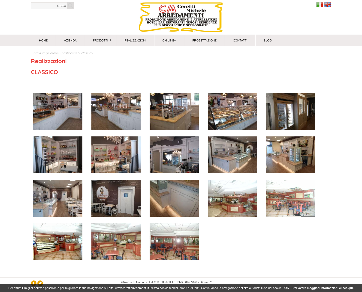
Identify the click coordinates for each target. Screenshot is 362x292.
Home (43, 40)
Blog (268, 40)
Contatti (240, 40)
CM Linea (169, 40)
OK (286, 288)
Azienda (70, 40)
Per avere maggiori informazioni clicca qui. (323, 288)
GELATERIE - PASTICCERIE (61, 53)
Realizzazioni (135, 40)
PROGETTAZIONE (204, 40)
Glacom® (206, 282)
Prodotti (102, 40)
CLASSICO (87, 53)
